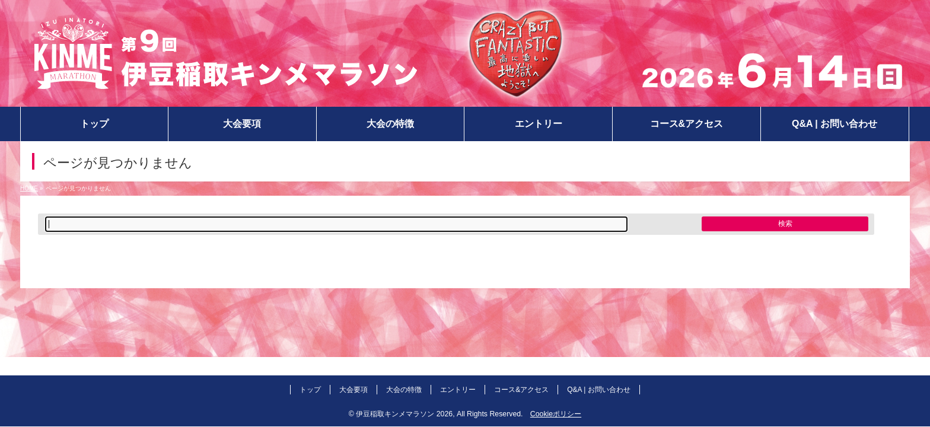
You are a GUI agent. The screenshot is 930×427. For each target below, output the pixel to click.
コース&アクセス (521, 389)
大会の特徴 (404, 389)
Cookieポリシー (555, 414)
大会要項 (353, 389)
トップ (310, 389)
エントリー (458, 389)
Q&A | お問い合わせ (598, 389)
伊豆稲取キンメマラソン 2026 (404, 414)
